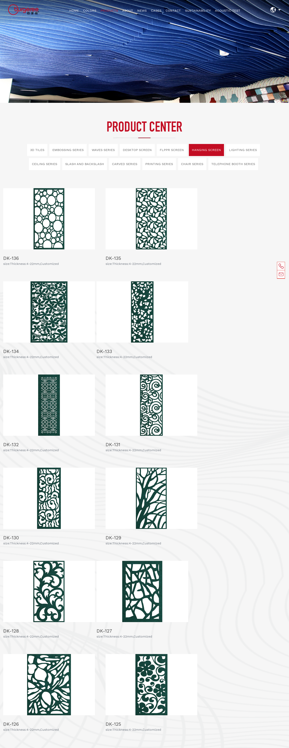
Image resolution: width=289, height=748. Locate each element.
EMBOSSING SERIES (68, 150)
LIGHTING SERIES (243, 150)
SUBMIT (172, 655)
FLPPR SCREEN (172, 150)
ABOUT (127, 10)
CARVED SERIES (124, 164)
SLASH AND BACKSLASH (84, 164)
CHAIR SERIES (192, 164)
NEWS (142, 10)
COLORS (89, 10)
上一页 (121, 559)
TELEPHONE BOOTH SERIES (233, 164)
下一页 (167, 559)
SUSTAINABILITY (198, 10)
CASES (156, 10)
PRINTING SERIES (159, 164)
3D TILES (37, 150)
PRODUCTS (109, 10)
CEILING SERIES (44, 164)
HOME (74, 10)
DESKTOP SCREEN (137, 150)
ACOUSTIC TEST (227, 10)
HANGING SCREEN (206, 150)
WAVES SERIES (103, 150)
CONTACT (173, 10)
